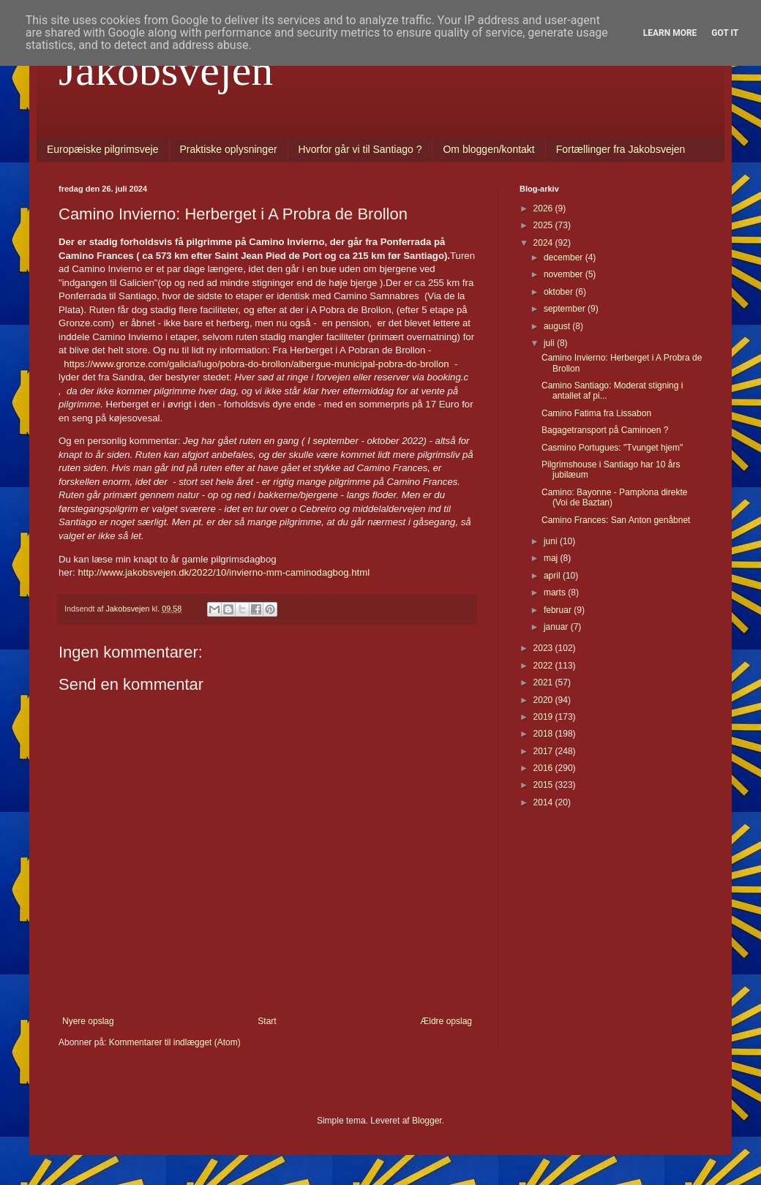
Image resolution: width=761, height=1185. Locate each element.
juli (550, 343)
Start (267, 1021)
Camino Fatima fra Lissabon (596, 413)
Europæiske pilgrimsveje (103, 149)
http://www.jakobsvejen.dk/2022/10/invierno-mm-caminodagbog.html (224, 572)
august (558, 326)
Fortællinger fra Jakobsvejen (621, 149)
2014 (544, 802)
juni (552, 541)
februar (559, 610)
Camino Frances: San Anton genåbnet (615, 520)
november (564, 274)
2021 (544, 682)
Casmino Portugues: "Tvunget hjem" (612, 448)
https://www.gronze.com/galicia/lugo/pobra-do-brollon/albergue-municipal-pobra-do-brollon (256, 363)
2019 (544, 717)
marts (556, 592)
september (566, 309)
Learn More (670, 33)
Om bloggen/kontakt (488, 149)
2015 (544, 785)
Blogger (427, 1121)
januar (557, 627)
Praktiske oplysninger (228, 149)
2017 (544, 751)
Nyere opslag (88, 1021)
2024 (544, 243)
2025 (544, 225)
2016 (544, 768)
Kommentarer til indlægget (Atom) (175, 1042)
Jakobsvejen (166, 70)
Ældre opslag (446, 1021)
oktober (559, 292)
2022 (544, 666)
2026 (544, 208)
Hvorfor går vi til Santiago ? (360, 149)
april (553, 576)
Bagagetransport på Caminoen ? (604, 430)
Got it (724, 33)
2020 (544, 700)
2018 (544, 734)
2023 (544, 648)
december (564, 257)
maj (552, 558)
